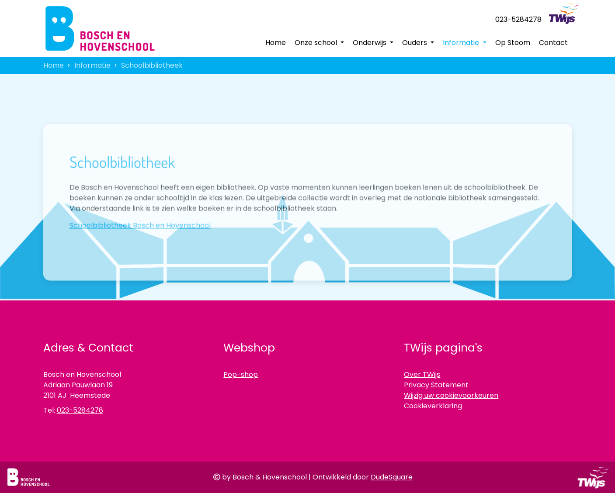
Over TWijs (422, 374)
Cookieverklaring (433, 406)
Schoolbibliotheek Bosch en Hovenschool (140, 239)
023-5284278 (518, 19)
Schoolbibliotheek (152, 65)
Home (275, 43)
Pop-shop (240, 374)
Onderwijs (370, 43)
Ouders (415, 43)
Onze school (317, 43)
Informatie (462, 43)
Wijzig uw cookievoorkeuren (451, 395)
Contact (553, 43)
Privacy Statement (436, 385)
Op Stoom (512, 43)
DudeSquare (392, 477)
